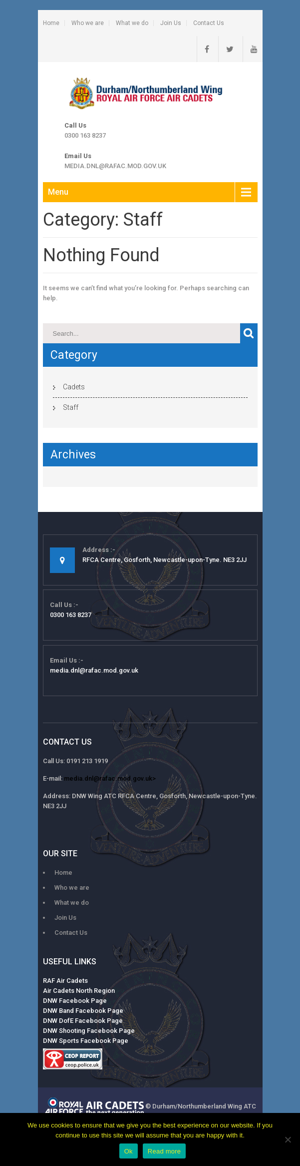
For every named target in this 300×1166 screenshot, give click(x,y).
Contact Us (208, 23)
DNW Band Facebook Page (83, 1010)
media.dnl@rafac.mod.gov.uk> (110, 778)
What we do (132, 23)
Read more (164, 1151)
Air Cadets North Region (79, 990)
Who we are (87, 23)
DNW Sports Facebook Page (85, 1040)
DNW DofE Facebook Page (83, 1020)
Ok (128, 1151)
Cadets (74, 387)
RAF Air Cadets (65, 980)
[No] (288, 1139)
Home (51, 23)
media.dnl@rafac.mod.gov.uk (115, 166)
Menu (58, 192)
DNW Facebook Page (75, 1000)
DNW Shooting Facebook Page (89, 1030)
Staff (70, 407)
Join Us (170, 23)
